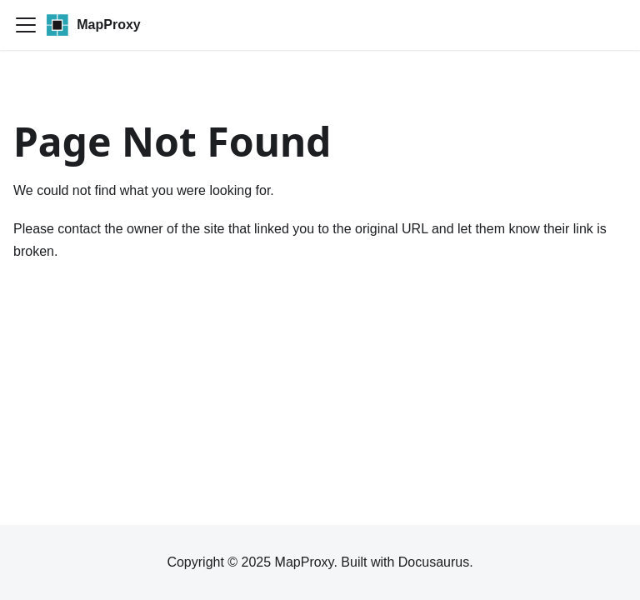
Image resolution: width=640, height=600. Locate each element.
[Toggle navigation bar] (25, 25)
